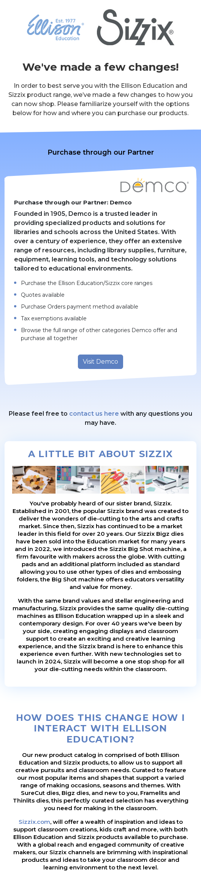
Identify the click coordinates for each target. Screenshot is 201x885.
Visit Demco (100, 361)
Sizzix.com (34, 821)
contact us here (94, 413)
